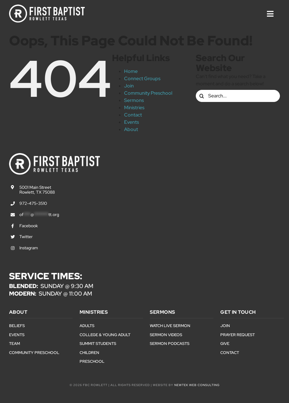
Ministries (134, 107)
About (131, 129)
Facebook (28, 225)
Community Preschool (148, 93)
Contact (133, 115)
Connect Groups (142, 78)
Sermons (134, 100)
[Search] (202, 96)
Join (129, 86)
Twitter (26, 236)
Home (131, 71)
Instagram (28, 248)
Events (131, 122)
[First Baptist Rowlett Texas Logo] (47, 7)
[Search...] (238, 96)
